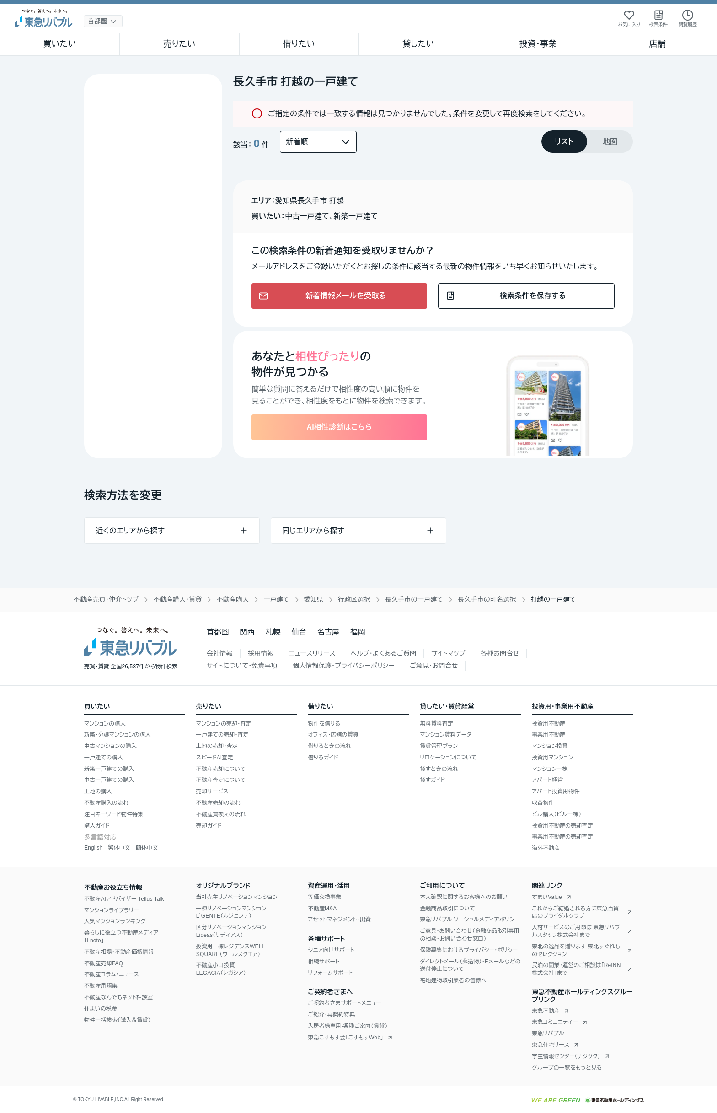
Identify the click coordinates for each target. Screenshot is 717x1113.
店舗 (657, 43)
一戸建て (276, 599)
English (93, 847)
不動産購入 (232, 599)
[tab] (564, 141)
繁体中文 (119, 847)
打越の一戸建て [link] (553, 599)
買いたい (59, 43)
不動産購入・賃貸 (177, 599)
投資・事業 (537, 43)
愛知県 (314, 599)
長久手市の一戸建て (414, 599)
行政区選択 (354, 599)
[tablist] (587, 141)
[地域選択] (103, 21)
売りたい (179, 43)
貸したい (418, 43)
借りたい (299, 43)
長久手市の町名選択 (487, 599)
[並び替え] (318, 142)
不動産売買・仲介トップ (106, 599)
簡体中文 (147, 847)
